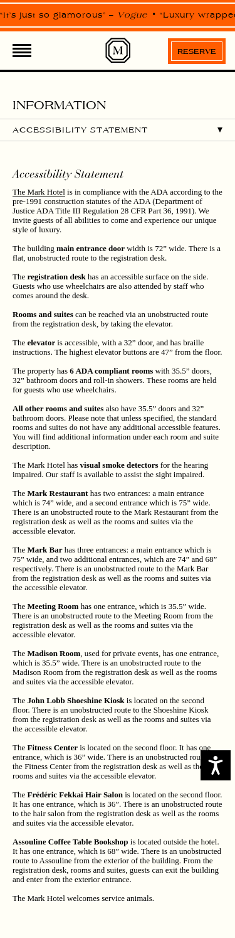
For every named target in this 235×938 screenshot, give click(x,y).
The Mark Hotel (39, 192)
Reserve (196, 51)
